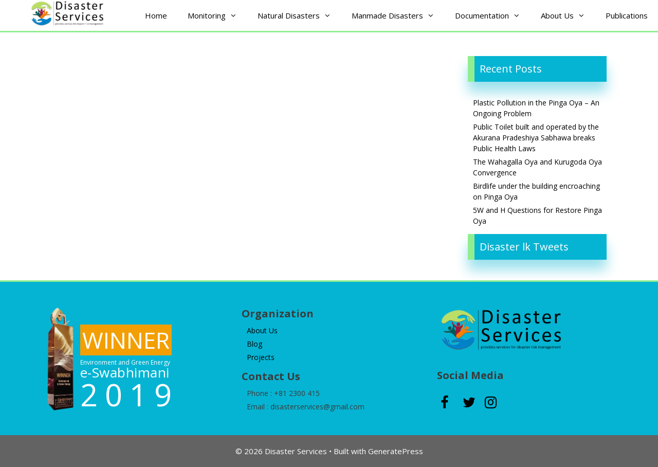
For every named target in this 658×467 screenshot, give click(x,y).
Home (156, 15)
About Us (568, 15)
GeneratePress (395, 451)
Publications (627, 15)
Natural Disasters (299, 15)
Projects (261, 357)
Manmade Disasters (398, 15)
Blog (254, 344)
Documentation (493, 15)
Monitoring (217, 15)
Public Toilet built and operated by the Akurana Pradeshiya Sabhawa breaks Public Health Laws (536, 137)
